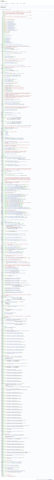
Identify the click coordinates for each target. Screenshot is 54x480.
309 (2, 224)
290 (2, 211)
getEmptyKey (15, 465)
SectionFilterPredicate (24, 45)
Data (20, 175)
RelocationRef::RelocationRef (11, 434)
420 (2, 301)
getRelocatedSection (17, 108)
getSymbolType (18, 189)
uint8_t (8, 174)
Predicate (14, 312)
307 (2, 223)
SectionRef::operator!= (12, 363)
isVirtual (7, 90)
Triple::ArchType (10, 247)
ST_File (6, 134)
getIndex (9, 80)
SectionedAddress (9, 112)
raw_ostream (9, 125)
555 (2, 395)
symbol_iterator (8, 41)
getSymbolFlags (20, 225)
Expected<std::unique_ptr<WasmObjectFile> (14, 289)
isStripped (8, 91)
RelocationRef (8, 47)
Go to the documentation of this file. (6, 9)
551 (2, 392)
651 (2, 461)
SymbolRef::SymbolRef (9, 330)
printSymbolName (9, 185)
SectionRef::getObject (16, 431)
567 (2, 403)
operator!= (8, 75)
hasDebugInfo (11, 242)
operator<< (13, 125)
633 (2, 449)
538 (2, 383)
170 (2, 128)
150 (2, 114)
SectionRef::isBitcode (11, 406)
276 (2, 201)
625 (2, 443)
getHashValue (12, 470)
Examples (24, 3)
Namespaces (13, 3)
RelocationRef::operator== (12, 438)
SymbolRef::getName (16, 332)
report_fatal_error (9, 227)
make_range (9, 104)
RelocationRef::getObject (16, 457)
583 (2, 414)
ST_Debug (6, 133)
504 (2, 359)
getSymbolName (16, 184)
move (12, 299)
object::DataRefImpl (8, 471)
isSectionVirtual (12, 203)
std (10, 299)
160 (2, 121)
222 (2, 164)
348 (2, 251)
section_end (15, 237)
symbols (13, 234)
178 (2, 133)
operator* (11, 164)
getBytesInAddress (13, 245)
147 (2, 112)
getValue (12, 146)
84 (2, 68)
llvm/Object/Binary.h (10, 25)
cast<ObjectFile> (9, 353)
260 (2, 190)
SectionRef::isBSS (11, 400)
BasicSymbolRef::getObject (17, 139)
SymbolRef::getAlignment (13, 341)
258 (2, 189)
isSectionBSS (11, 201)
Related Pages (6, 3)
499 (2, 356)
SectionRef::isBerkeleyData (12, 414)
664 (2, 470)
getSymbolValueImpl (13, 187)
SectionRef (7, 40)
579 (2, 411)
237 (2, 174)
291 (2, 212)
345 (2, 249)
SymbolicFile (18, 170)
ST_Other (6, 132)
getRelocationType (13, 213)
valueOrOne (8, 390)
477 (2, 341)
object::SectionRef (16, 462)
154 (2, 117)
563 (2, 400)
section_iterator (8, 44)
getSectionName (16, 194)
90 (2, 72)
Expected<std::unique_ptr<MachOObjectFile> (14, 284)
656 (2, 465)
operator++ (14, 302)
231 (2, 170)
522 (2, 372)
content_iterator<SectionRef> (17, 44)
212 (2, 157)
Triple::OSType (9, 248)
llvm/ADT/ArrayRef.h (10, 21)
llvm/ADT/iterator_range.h (11, 23)
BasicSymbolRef (14, 128)
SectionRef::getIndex (12, 377)
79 (2, 65)
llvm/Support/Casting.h (11, 27)
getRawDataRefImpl (12, 62)
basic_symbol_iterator (19, 157)
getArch (14, 247)
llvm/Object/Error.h (10, 26)
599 (2, 425)
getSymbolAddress (16, 186)
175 (2, 131)
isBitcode (7, 90)
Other (18, 53)
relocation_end (13, 103)
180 (2, 135)
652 (2, 462)
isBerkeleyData (8, 97)
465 (2, 332)
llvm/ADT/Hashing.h (10, 22)
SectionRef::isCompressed (12, 392)
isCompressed (8, 85)
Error (5, 185)
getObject (12, 63)
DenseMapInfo (12, 461)
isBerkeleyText (11, 205)
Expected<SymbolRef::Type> (8, 149)
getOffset (9, 56)
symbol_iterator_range (10, 233)
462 (2, 330)
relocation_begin (14, 102)
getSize (9, 81)
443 (2, 317)
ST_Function (7, 135)
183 (2, 137)
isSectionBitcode (12, 203)
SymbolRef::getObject (15, 352)
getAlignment (10, 148)
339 (2, 245)
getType (9, 57)
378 (2, 272)
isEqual (10, 462)
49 (2, 44)
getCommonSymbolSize (11, 224)
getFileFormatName (14, 246)
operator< (7, 76)
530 (2, 377)
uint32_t (5, 148)
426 (2, 305)
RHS (20, 117)
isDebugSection (8, 99)
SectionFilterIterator (8, 297)
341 (2, 246)
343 (2, 248)
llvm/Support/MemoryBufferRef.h (12, 29)
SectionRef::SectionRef (10, 356)
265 (2, 194)
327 (2, 237)
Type (13, 173)
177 (2, 133)
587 (2, 417)
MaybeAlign (8, 389)
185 (2, 138)
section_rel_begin (17, 207)
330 (2, 239)
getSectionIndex (13, 196)
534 (2, 380)
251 (2, 184)
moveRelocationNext (12, 211)
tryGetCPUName (18, 249)
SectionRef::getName (16, 372)
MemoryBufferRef (17, 173)
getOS (13, 248)
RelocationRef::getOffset (13, 443)
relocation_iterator (9, 65)
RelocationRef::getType (13, 449)
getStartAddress (16, 252)
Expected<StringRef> (7, 81)
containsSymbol (11, 101)
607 (2, 431)
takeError (19, 227)
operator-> (12, 160)
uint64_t (5, 56)
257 (2, 188)
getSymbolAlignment (14, 341)
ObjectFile (7, 39)
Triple (15, 251)
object (8, 36)
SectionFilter (8, 317)
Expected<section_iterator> (8, 108)
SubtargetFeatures (9, 35)
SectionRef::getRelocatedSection (21, 425)
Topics (10, 3)
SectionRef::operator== (12, 359)
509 (2, 363)
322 (2, 233)
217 (2, 160)
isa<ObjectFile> (10, 139)
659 (2, 467)
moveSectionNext (11, 194)
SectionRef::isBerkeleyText (12, 411)
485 (2, 346)
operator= (10, 223)
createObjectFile (7, 268)
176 (2, 132)
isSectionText (11, 200)
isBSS (7, 89)
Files (21, 3)
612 (2, 434)
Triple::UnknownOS (23, 248)
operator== (8, 53)
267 (2, 195)
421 (2, 302)
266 (2, 194)
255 (2, 187)
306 (2, 222)
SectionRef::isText (11, 395)
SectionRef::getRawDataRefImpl (15, 428)
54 (2, 47)
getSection (15, 152)
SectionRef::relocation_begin (18, 420)
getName (12, 141)
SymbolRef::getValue (16, 338)
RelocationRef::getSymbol (16, 446)
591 (2, 420)
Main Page (2, 3)
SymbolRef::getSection (19, 346)
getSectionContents (7, 198)
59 (2, 51)
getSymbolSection (7, 190)
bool (12, 45)
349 (2, 252)
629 (2, 446)
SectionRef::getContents (17, 383)
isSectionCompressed (12, 199)
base (10, 174)
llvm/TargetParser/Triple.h (11, 30)
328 (2, 237)
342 (2, 247)
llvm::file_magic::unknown (20, 273)
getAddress (9, 79)
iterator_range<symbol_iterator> (20, 233)
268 (2, 196)
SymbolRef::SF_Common (18, 228)
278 (2, 203)
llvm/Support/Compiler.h (11, 28)
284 (2, 207)
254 (2, 186)
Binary (14, 275)
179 (2, 134)
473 (2, 338)
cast (18, 159)
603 (2, 428)
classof (10, 275)
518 (2, 369)
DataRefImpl (6, 48)
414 (2, 297)
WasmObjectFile (8, 42)
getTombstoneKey (16, 467)
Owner (23, 73)
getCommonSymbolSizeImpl (14, 188)
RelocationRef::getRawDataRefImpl (15, 454)
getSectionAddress (13, 195)
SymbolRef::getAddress (16, 335)
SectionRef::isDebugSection (12, 417)
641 (2, 454)
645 (2, 457)
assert (6, 139)
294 (2, 214)
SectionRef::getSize (12, 380)
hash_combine (10, 472)
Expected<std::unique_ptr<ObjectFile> (13, 269)
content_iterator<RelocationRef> (18, 65)
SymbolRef (10, 68)
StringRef (8, 246)
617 (2, 438)
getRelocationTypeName (12, 214)
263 (2, 192)
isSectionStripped (12, 204)
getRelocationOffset (13, 212)
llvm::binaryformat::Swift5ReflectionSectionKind (15, 216)
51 (2, 45)
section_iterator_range (10, 239)
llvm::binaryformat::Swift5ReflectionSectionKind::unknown (17, 217)
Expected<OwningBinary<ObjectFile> (12, 267)
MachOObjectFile (8, 38)
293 (2, 213)
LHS (20, 117)
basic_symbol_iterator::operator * (20, 161)
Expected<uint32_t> (8, 225)
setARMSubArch (11, 251)
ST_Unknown (7, 131)
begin (13, 320)
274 (2, 200)
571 (2, 406)
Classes (17, 3)
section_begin (15, 237)
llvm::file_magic (21, 270)
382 (2, 275)
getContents (13, 81)
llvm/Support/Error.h (10, 29)
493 (2, 352)
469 (2, 335)
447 (2, 320)
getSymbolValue (13, 219)
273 (2, 199)
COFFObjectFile (8, 38)
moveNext (7, 54)
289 (2, 210)
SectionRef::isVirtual (11, 403)
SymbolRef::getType (18, 349)
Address (9, 114)
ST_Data (6, 133)
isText (7, 86)
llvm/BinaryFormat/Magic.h (11, 24)
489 (2, 349)
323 (2, 234)
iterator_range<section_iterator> (20, 239)
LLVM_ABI (5, 101)
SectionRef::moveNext (11, 369)
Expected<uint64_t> (7, 143)
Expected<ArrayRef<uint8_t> (11, 197)
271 (2, 198)
